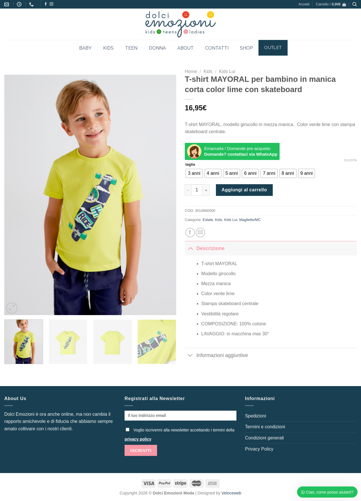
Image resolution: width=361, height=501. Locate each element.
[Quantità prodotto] (196, 190)
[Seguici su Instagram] (51, 4)
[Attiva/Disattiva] (190, 248)
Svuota (350, 160)
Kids (208, 71)
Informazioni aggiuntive (216, 356)
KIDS (108, 48)
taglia (190, 165)
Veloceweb (232, 493)
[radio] (194, 173)
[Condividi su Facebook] (190, 232)
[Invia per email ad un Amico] (200, 232)
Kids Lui (227, 71)
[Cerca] (354, 4)
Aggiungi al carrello (244, 189)
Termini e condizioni (265, 426)
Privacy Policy (259, 449)
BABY (85, 48)
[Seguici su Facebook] (45, 4)
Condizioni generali (264, 437)
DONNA (157, 48)
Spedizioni (255, 415)
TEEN (131, 48)
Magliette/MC (250, 220)
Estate (208, 220)
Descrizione (204, 248)
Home (191, 71)
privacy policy (138, 439)
